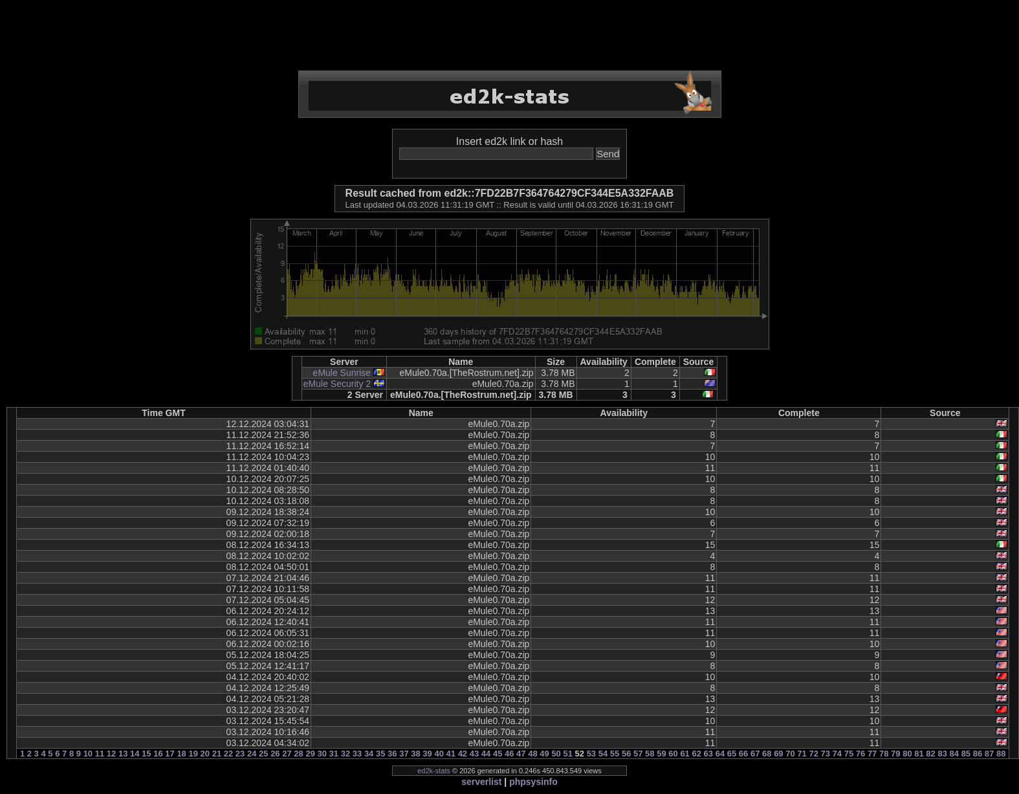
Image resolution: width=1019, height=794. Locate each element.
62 (696, 753)
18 (181, 753)
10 (88, 753)
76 (860, 753)
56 (626, 753)
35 (380, 753)
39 (427, 753)
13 (122, 753)
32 (345, 753)
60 (672, 753)
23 (240, 753)
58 (649, 753)
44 (485, 753)
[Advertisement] (509, 35)
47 (520, 753)
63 (708, 753)
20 (205, 753)
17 (169, 753)
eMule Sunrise (342, 373)
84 (954, 753)
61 (684, 753)
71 (801, 753)
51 (567, 753)
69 (778, 753)
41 (450, 753)
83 (942, 753)
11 (99, 753)
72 (813, 753)
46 (509, 753)
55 (614, 753)
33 (357, 753)
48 (532, 753)
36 (392, 753)
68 (766, 753)
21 (216, 753)
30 (322, 753)
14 (134, 753)
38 (415, 753)
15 (146, 753)
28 (298, 753)
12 (111, 753)
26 (274, 753)
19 (192, 753)
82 (930, 753)
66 (743, 753)
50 (555, 753)
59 (661, 753)
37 (403, 753)
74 (837, 753)
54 (603, 753)
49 (544, 753)
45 (497, 753)
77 (872, 753)
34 (368, 753)
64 (720, 753)
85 (965, 753)
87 (989, 753)
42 (462, 753)
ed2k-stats (433, 771)
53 (591, 753)
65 (731, 753)
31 (333, 753)
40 (438, 753)
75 (848, 753)
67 (755, 753)
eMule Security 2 (337, 384)
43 (474, 753)
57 (637, 753)
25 (263, 753)
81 (918, 753)
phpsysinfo (533, 782)
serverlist (481, 782)
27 (286, 753)
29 (309, 753)
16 (157, 753)
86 (977, 753)
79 (895, 753)
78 (883, 753)
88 (1000, 753)
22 (228, 753)
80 (907, 753)
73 (825, 753)
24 (251, 753)
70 (789, 753)
